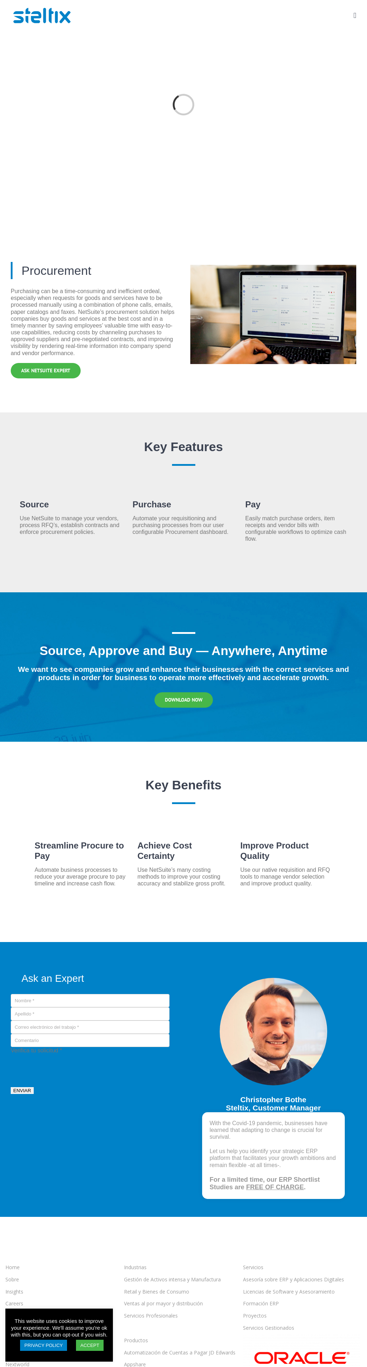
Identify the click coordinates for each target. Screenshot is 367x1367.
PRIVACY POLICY (43, 1345)
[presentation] (65, 1068)
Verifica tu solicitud (36, 1050)
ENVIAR (22, 1090)
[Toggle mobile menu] (354, 15)
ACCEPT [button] (89, 1345)
